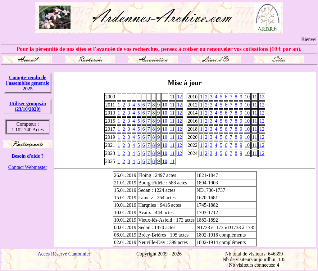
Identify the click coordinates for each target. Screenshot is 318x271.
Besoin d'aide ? (27, 156)
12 (179, 96)
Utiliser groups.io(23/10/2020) (27, 106)
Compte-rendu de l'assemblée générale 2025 (27, 83)
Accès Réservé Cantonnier (64, 253)
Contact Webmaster (27, 167)
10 (247, 96)
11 (172, 96)
